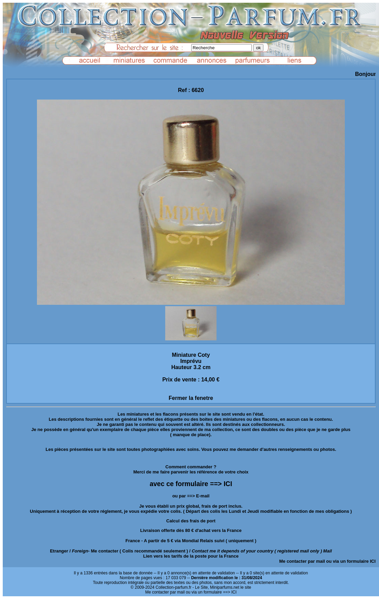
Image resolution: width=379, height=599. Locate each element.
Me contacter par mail (302, 561)
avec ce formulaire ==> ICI (190, 483)
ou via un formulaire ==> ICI (211, 592)
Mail (327, 551)
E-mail (202, 495)
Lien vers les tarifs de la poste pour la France (191, 556)
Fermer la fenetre (191, 398)
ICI (373, 561)
